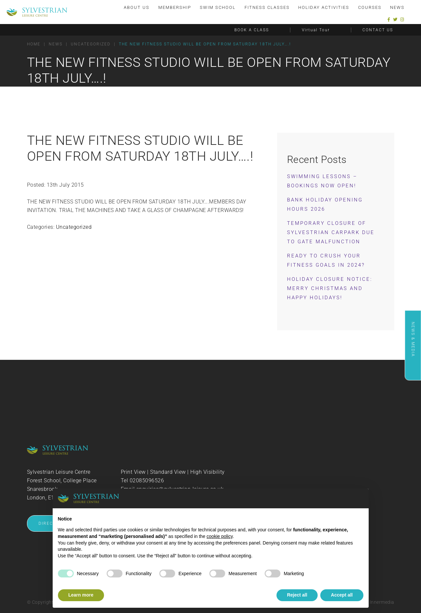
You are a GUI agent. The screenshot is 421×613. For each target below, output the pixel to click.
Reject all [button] (297, 595)
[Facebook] (388, 19)
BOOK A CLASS (251, 30)
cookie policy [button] (220, 536)
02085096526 (147, 480)
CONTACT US (377, 30)
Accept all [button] (342, 595)
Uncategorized (74, 227)
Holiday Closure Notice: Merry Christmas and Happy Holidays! (329, 288)
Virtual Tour (316, 30)
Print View (133, 472)
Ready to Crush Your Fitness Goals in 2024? (326, 260)
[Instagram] (402, 19)
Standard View (168, 472)
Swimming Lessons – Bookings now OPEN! (322, 181)
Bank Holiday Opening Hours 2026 (325, 204)
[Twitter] (395, 19)
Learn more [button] (80, 595)
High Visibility (207, 472)
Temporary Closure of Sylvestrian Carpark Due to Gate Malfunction (331, 232)
